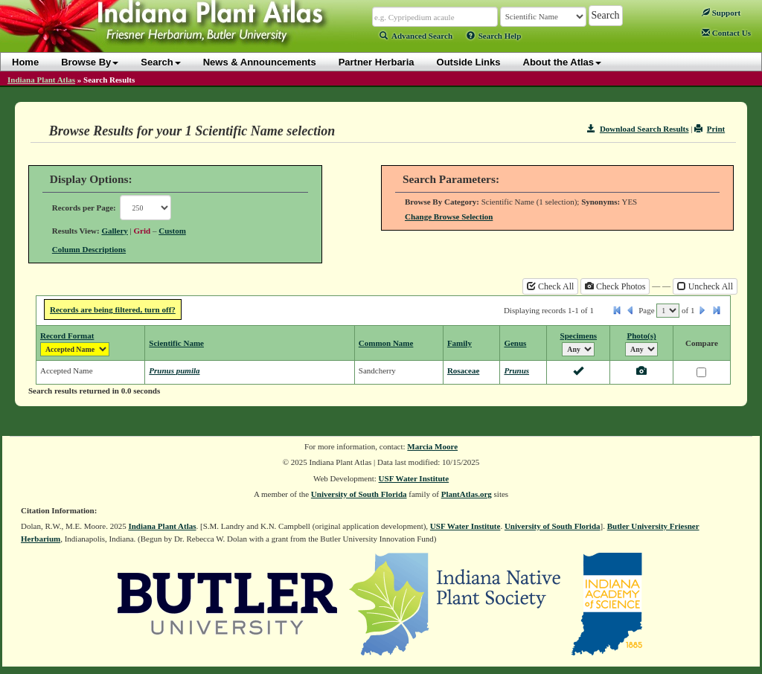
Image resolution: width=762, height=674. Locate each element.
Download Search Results (637, 128)
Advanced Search (416, 35)
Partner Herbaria (376, 62)
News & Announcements (259, 62)
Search (160, 62)
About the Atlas (562, 62)
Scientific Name (176, 342)
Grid (142, 230)
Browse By (89, 62)
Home (25, 62)
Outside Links (469, 62)
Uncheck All (705, 286)
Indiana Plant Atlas (41, 79)
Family (459, 342)
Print (709, 128)
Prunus (516, 370)
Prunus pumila (174, 370)
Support (721, 12)
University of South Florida (359, 494)
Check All (550, 286)
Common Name (386, 342)
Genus (515, 342)
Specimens (579, 335)
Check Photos (615, 286)
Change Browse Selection (449, 216)
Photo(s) (641, 335)
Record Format (67, 335)
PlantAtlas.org (466, 494)
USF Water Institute (414, 478)
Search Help (494, 35)
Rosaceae (463, 370)
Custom (172, 230)
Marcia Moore (432, 446)
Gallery (114, 230)
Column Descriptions (89, 249)
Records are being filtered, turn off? (113, 309)
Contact (726, 32)
